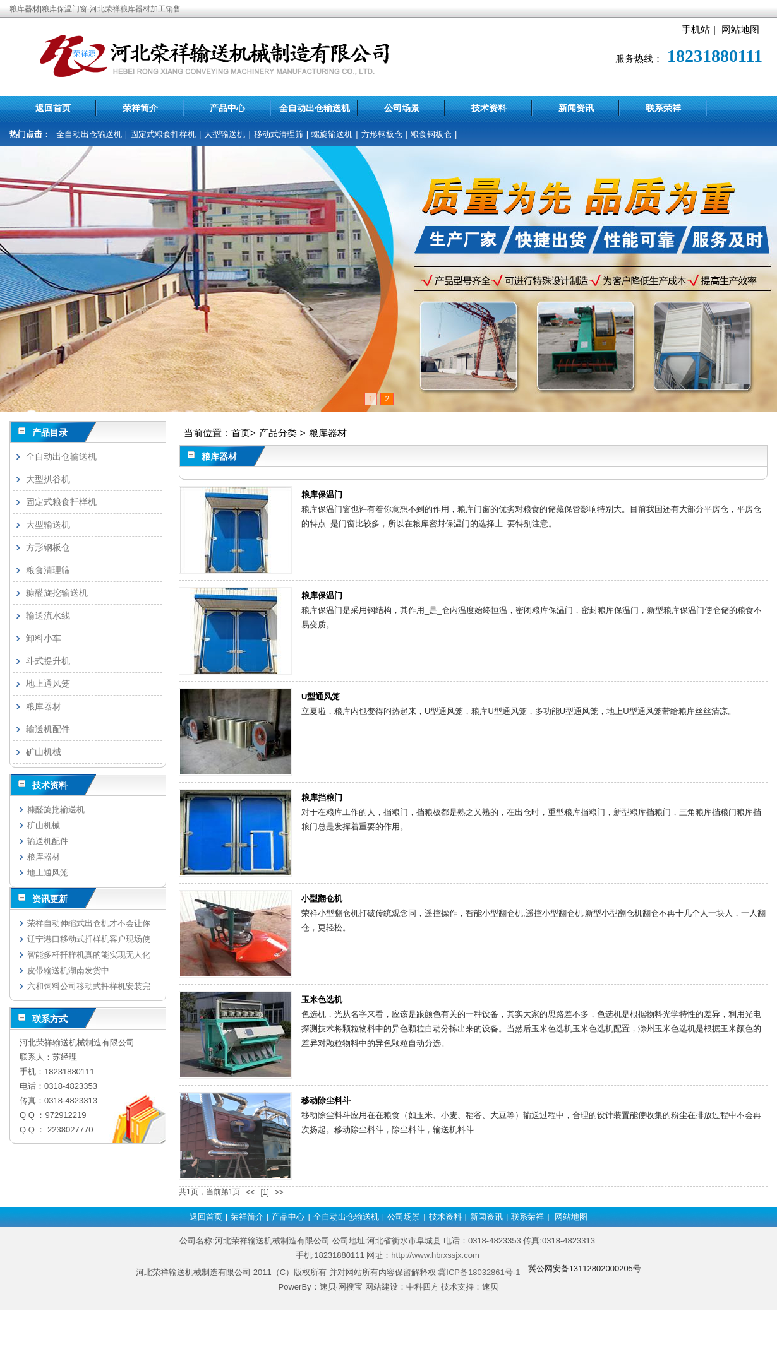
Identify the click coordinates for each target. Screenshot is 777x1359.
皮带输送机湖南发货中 (68, 970)
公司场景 (401, 108)
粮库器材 (328, 432)
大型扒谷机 (48, 479)
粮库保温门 (321, 494)
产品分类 (278, 432)
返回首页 (53, 108)
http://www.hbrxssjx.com (435, 1255)
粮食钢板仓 (431, 134)
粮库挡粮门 (321, 797)
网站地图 (740, 29)
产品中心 (227, 108)
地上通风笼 (48, 684)
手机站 (696, 29)
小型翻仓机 (321, 898)
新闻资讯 (576, 108)
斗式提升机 (48, 661)
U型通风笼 (320, 696)
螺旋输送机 (331, 134)
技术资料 (489, 108)
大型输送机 (224, 134)
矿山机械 (43, 752)
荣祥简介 (140, 108)
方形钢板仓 (381, 134)
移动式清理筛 (278, 134)
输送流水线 (48, 615)
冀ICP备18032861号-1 (479, 1272)
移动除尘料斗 (326, 1100)
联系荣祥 (663, 108)
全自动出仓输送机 (314, 108)
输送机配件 (48, 729)
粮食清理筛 (48, 570)
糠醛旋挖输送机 (57, 593)
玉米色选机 (321, 999)
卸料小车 (43, 638)
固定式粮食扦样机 (163, 134)
